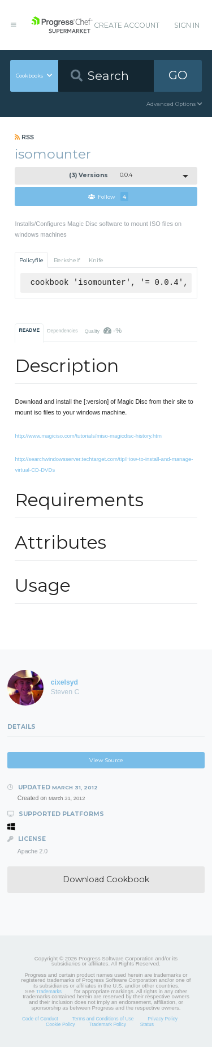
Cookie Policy (60, 1024)
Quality (103, 331)
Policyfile (31, 260)
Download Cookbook (106, 879)
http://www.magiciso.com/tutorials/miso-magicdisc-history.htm (88, 436)
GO (178, 75)
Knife (96, 260)
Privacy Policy (163, 1019)
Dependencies (62, 331)
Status (147, 1024)
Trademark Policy (107, 1024)
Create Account (126, 25)
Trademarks (49, 991)
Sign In (187, 25)
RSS (24, 137)
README (29, 330)
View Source (106, 760)
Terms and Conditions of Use (102, 1019)
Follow (108, 196)
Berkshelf (67, 260)
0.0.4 (100, 175)
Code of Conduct (40, 1019)
